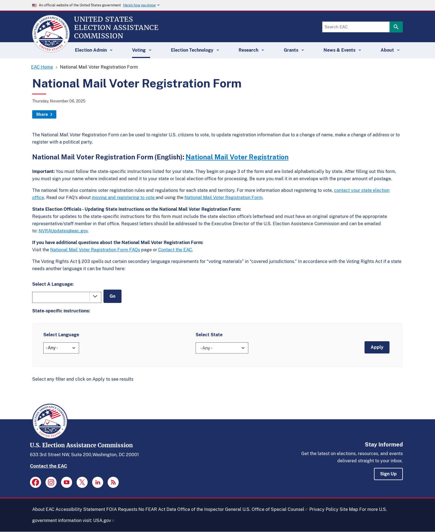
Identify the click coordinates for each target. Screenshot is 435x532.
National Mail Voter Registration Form (223, 197)
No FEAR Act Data (157, 509)
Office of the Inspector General (209, 509)
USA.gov (104, 520)
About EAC (43, 509)
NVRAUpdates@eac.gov (63, 231)
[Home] (51, 50)
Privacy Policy (323, 509)
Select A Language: (53, 284)
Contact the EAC (175, 249)
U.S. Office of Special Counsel (275, 509)
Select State (209, 334)
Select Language (61, 334)
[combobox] (66, 297)
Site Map (349, 509)
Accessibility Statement (80, 509)
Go (112, 296)
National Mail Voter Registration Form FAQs (95, 249)
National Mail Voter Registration (237, 157)
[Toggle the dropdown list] (95, 296)
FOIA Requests (121, 509)
